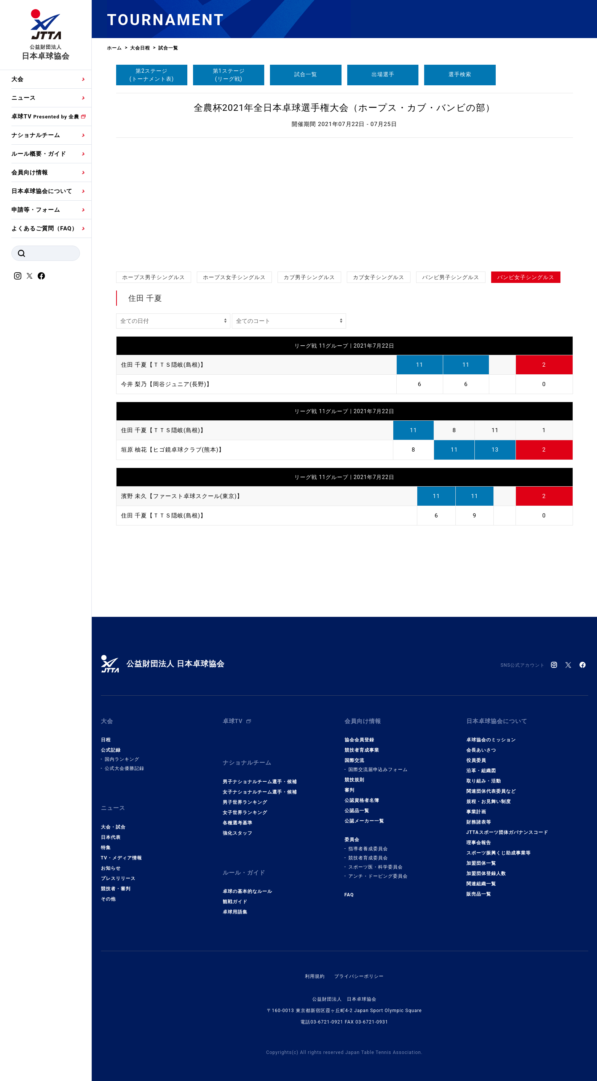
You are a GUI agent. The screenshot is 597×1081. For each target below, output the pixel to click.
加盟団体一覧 (481, 861)
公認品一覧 (357, 808)
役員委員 (476, 758)
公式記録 (111, 748)
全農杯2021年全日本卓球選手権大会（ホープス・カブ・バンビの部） (344, 107)
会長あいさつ (481, 748)
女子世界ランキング (245, 808)
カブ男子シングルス (309, 277)
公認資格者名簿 (362, 798)
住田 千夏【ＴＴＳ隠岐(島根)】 (164, 364)
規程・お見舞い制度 (488, 799)
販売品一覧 (478, 892)
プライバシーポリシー (359, 971)
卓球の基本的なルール (247, 886)
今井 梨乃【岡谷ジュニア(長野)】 (167, 384)
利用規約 (315, 971)
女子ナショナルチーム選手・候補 (260, 788)
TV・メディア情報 (121, 854)
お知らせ (111, 864)
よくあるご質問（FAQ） (44, 228)
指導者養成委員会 (368, 846)
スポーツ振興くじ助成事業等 (498, 851)
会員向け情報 (29, 172)
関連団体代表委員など (491, 789)
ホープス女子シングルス (234, 277)
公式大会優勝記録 (124, 766)
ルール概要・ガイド (38, 153)
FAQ (349, 893)
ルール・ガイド (244, 868)
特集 (106, 843)
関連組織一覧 (481, 882)
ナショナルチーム (35, 135)
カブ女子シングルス (378, 277)
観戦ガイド (235, 896)
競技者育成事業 (362, 748)
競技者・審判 (116, 885)
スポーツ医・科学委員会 (375, 865)
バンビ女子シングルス (525, 277)
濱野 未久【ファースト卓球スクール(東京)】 (182, 495)
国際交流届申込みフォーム (378, 767)
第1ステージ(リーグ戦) (229, 75)
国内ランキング (122, 757)
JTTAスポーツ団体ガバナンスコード (507, 830)
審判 (349, 788)
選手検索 (460, 74)
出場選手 (383, 74)
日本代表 (111, 833)
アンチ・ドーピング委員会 (378, 874)
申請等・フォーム (35, 209)
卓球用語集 (235, 906)
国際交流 (354, 758)
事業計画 (476, 810)
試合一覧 (305, 74)
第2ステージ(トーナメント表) (151, 75)
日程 (106, 738)
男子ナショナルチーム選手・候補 (260, 778)
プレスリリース (118, 874)
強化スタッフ (237, 829)
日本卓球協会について (41, 191)
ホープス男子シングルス (153, 277)
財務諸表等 (478, 820)
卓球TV (45, 116)
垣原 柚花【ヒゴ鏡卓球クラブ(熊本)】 (173, 449)
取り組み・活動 (483, 779)
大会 (17, 79)
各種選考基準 (237, 819)
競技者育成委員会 (368, 856)
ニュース (23, 97)
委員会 (352, 837)
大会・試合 (113, 823)
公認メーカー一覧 (364, 819)
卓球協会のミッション (491, 738)
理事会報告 (478, 840)
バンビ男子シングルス (450, 277)
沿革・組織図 (481, 768)
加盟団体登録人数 (486, 871)
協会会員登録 (359, 738)
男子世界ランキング (245, 798)
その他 (108, 895)
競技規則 (354, 778)
